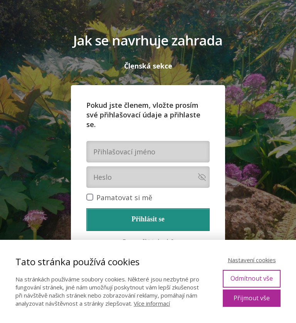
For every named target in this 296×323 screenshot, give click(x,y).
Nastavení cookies (252, 260)
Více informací (152, 303)
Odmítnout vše (251, 278)
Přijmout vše (252, 298)
